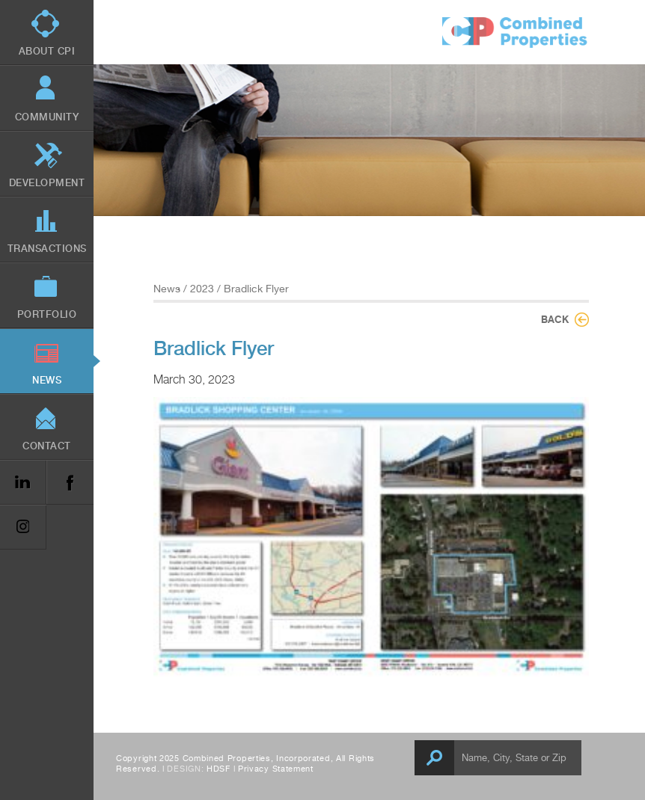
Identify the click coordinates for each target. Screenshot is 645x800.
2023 (202, 289)
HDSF (218, 769)
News (166, 289)
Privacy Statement (276, 769)
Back (555, 319)
